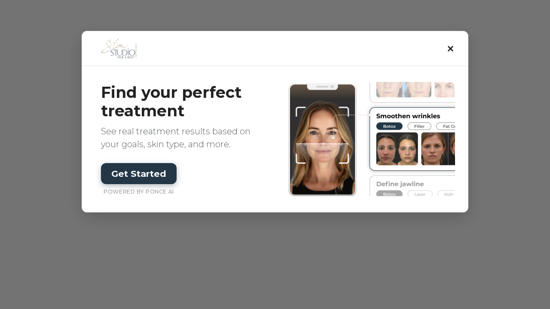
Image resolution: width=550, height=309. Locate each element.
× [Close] (451, 48)
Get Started (138, 173)
